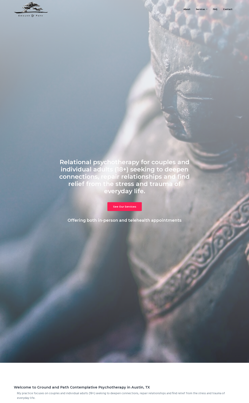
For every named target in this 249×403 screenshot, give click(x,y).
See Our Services (124, 206)
